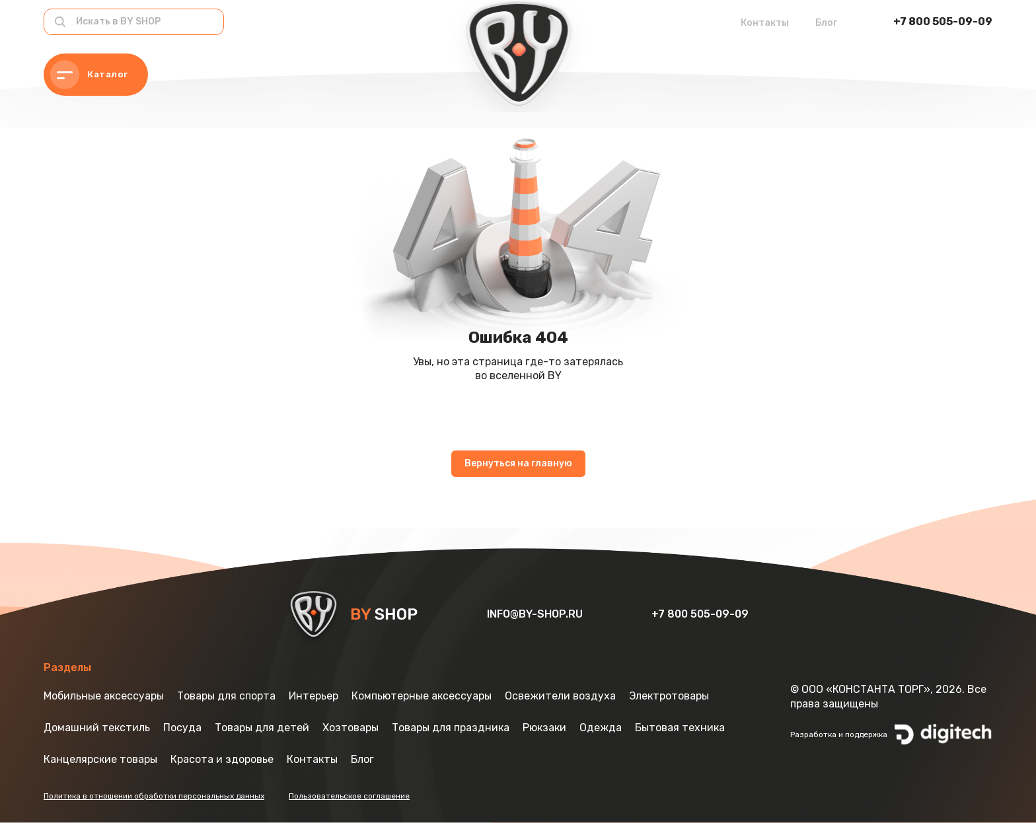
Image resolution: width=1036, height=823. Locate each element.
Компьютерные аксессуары (422, 696)
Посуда (182, 727)
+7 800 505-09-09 (942, 21)
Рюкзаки (544, 727)
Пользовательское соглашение (349, 796)
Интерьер (313, 696)
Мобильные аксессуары (104, 696)
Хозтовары (350, 727)
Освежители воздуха (560, 696)
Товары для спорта (226, 696)
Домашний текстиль (97, 727)
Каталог (89, 74)
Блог (826, 22)
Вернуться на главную (518, 463)
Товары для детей (262, 727)
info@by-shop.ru (536, 614)
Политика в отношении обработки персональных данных (154, 796)
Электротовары (669, 696)
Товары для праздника (450, 727)
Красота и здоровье (222, 759)
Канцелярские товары (100, 759)
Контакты (765, 22)
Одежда (600, 727)
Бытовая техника (680, 727)
